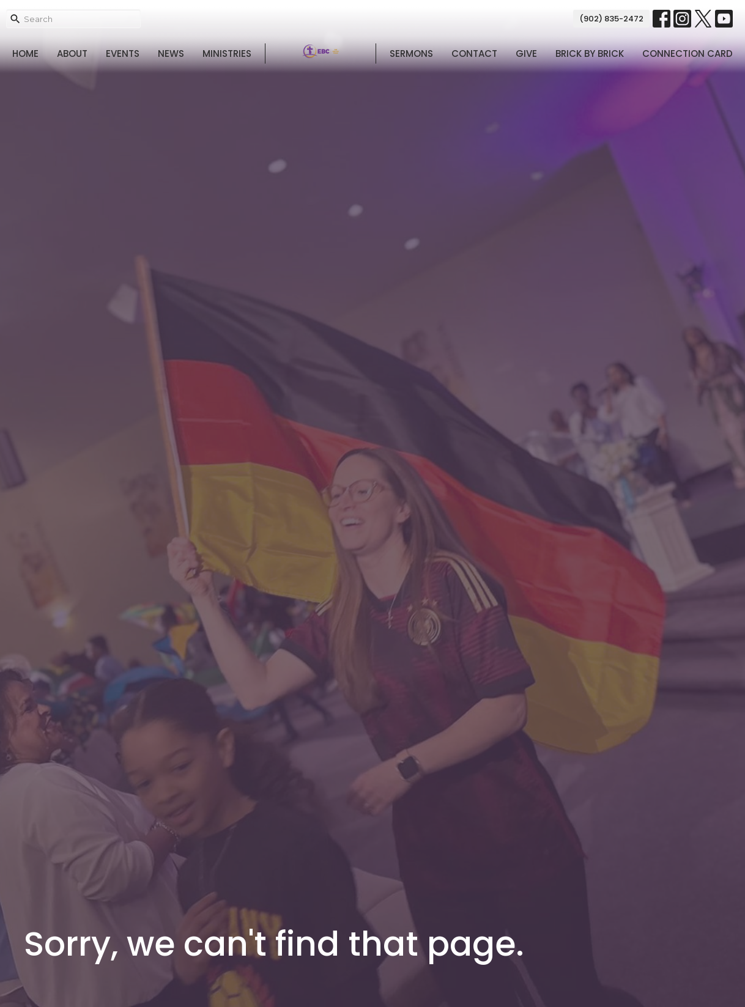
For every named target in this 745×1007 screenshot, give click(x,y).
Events (122, 53)
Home (25, 53)
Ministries (226, 53)
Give (526, 53)
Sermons (411, 53)
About (72, 53)
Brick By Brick (589, 53)
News (171, 53)
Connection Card (687, 53)
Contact (474, 53)
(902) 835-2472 (611, 18)
